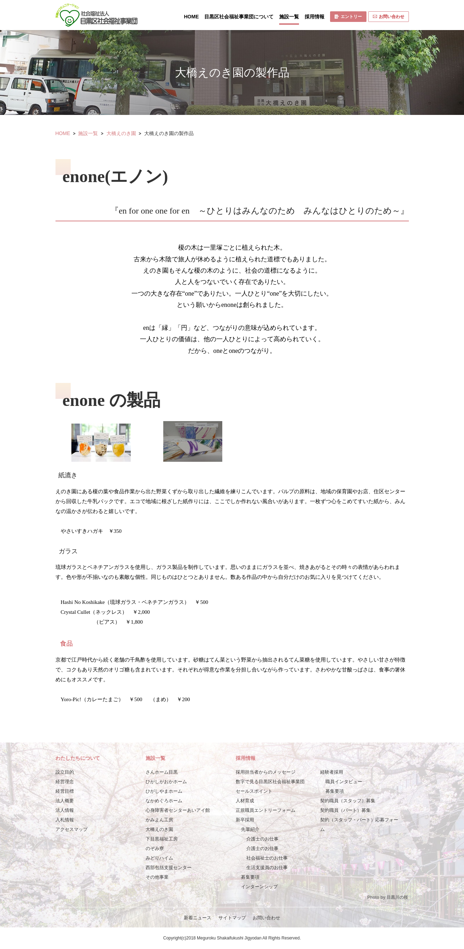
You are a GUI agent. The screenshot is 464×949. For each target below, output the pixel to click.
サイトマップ (232, 917)
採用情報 (314, 16)
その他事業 (157, 877)
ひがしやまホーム (164, 791)
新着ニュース (197, 917)
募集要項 (250, 877)
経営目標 (64, 791)
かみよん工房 (159, 819)
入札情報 (64, 819)
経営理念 (64, 781)
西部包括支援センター (169, 867)
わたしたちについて (77, 758)
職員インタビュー (343, 781)
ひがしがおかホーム (166, 781)
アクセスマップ (71, 829)
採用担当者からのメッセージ (265, 772)
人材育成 (245, 800)
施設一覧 (289, 16)
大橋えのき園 (121, 133)
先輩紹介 (250, 829)
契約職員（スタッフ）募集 (347, 800)
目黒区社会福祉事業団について (239, 16)
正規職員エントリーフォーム (265, 810)
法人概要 (64, 800)
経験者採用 (331, 772)
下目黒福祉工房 (162, 839)
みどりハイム (159, 858)
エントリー (348, 16)
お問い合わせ (388, 16)
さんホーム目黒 (162, 772)
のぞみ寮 (155, 848)
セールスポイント (254, 791)
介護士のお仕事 (262, 839)
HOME (191, 16)
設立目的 (64, 772)
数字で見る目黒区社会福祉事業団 (270, 781)
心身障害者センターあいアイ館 (178, 810)
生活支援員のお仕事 (267, 867)
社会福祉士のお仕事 (267, 858)
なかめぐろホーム (164, 800)
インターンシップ (259, 886)
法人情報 (64, 810)
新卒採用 (245, 819)
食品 (66, 643)
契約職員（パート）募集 (345, 810)
